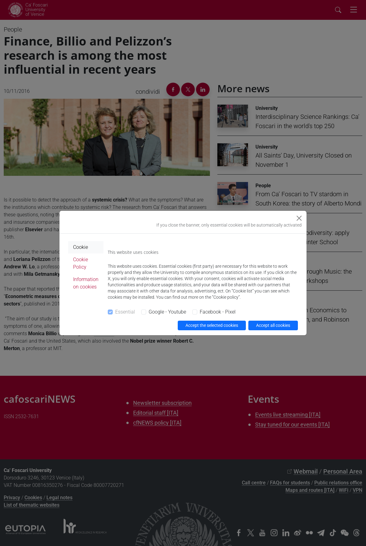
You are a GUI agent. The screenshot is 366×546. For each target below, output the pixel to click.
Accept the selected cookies (211, 325)
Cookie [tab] (80, 247)
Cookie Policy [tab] (80, 263)
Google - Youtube (167, 312)
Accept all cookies (273, 325)
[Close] (299, 218)
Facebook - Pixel (218, 312)
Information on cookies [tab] (85, 283)
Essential (125, 312)
